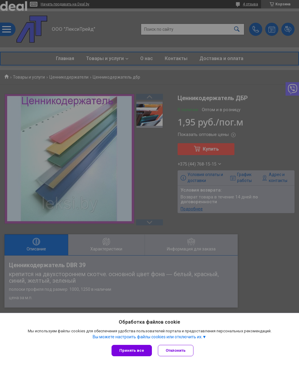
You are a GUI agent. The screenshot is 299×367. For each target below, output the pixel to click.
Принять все (131, 350)
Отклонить (176, 350)
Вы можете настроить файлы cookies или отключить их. (147, 336)
